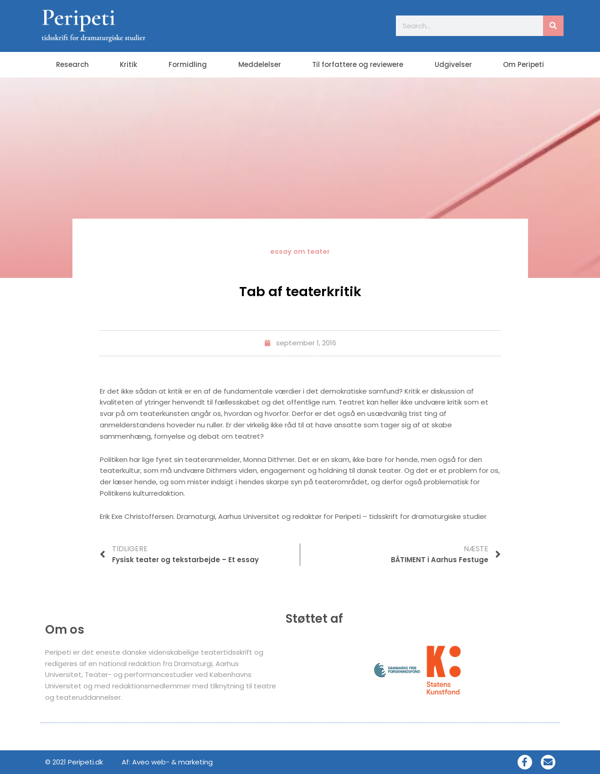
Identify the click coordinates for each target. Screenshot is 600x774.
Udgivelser (453, 64)
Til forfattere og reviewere (357, 64)
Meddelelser (259, 64)
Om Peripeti (523, 64)
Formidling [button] (188, 64)
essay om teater (300, 251)
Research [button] (72, 64)
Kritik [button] (128, 64)
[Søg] (553, 25)
